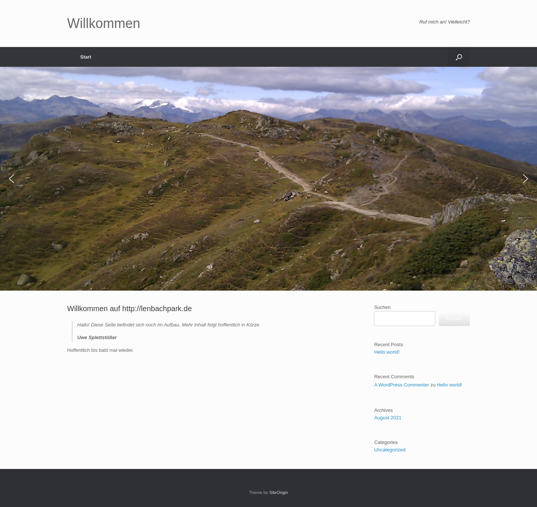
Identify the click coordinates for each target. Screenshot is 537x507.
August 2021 (387, 417)
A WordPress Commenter (401, 385)
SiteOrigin (278, 492)
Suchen (382, 307)
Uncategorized (389, 450)
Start (85, 57)
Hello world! (386, 352)
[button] (459, 57)
